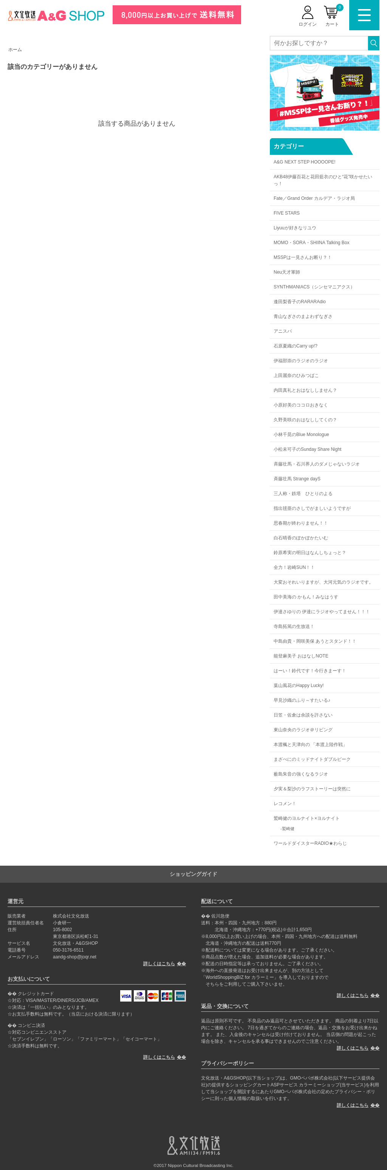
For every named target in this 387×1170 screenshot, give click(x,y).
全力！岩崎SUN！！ (294, 567)
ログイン (308, 24)
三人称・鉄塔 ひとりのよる (303, 493)
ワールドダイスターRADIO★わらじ (310, 843)
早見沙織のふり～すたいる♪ (302, 700)
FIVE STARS (287, 213)
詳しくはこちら (159, 963)
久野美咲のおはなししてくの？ (305, 419)
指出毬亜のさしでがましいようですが (312, 508)
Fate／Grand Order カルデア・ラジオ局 (314, 198)
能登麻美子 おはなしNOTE (301, 656)
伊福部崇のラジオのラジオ (301, 360)
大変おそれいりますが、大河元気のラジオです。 (323, 582)
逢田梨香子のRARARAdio (300, 301)
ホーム (15, 49)
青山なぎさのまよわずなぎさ (303, 316)
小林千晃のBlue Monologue (301, 434)
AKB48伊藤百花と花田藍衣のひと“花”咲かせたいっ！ (323, 180)
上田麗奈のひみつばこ (296, 375)
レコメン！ (285, 803)
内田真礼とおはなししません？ (305, 390)
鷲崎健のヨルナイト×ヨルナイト (307, 818)
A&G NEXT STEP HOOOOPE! (305, 162)
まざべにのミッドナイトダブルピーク (312, 759)
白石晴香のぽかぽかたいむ (301, 538)
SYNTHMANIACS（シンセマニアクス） (314, 287)
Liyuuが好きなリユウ (295, 228)
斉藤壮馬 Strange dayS (297, 478)
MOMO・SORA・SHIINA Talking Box (312, 242)
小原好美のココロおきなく (301, 405)
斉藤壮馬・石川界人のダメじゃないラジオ (317, 464)
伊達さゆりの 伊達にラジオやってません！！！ (322, 611)
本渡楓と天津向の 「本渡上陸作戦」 (310, 744)
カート (334, 15)
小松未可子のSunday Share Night (307, 449)
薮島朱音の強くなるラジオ (301, 774)
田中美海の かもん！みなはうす (306, 597)
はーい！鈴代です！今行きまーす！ (310, 670)
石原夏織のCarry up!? (295, 346)
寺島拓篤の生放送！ (294, 626)
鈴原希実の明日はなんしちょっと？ (310, 552)
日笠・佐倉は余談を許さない (303, 715)
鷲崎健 (288, 828)
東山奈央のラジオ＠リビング (303, 729)
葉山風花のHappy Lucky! (299, 685)
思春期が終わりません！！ (301, 523)
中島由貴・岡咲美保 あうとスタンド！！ (315, 641)
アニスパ (283, 331)
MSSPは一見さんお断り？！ (303, 257)
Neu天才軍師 (287, 272)
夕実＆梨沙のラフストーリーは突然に (312, 788)
